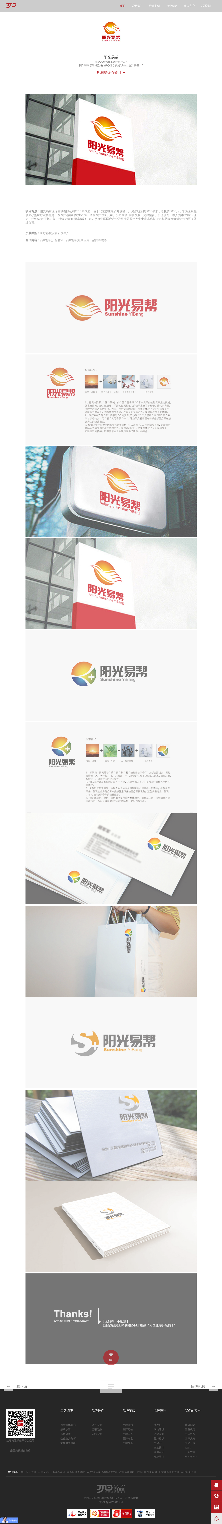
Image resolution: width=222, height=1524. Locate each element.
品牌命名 (128, 1438)
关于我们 (136, 5)
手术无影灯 (44, 1472)
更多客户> (191, 1456)
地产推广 (159, 1425)
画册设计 (159, 1452)
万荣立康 (190, 1452)
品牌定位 (128, 1429)
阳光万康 (190, 1443)
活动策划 (159, 1434)
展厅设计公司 (28, 1472)
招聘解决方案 (109, 1472)
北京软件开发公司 (169, 1472)
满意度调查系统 (76, 1472)
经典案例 (154, 5)
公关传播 (97, 1425)
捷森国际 (190, 1425)
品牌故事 (128, 1443)
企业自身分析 (68, 1438)
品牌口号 (128, 1434)
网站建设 (159, 1429)
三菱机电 (190, 1429)
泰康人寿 (190, 1438)
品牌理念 (128, 1425)
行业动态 (171, 5)
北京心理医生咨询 (146, 1472)
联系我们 (206, 5)
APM (187, 1447)
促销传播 (97, 1429)
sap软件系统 (93, 1472)
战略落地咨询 (127, 1472)
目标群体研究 (68, 1425)
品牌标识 (159, 1438)
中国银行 (190, 1434)
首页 (122, 5)
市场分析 (65, 1434)
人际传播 (97, 1434)
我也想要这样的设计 (109, 72)
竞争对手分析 (68, 1443)
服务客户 (189, 5)
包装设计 (159, 1447)
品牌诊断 (65, 1429)
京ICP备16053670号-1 (111, 1502)
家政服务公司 (188, 1472)
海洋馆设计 (58, 1472)
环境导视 (159, 1456)
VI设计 (158, 1443)
